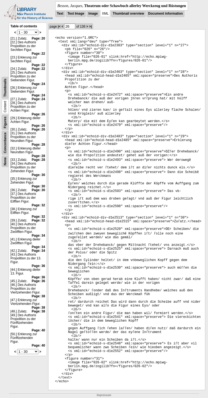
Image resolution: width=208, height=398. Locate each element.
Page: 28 (38, 144)
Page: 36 (38, 266)
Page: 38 (38, 296)
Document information (165, 13)
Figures (5, 122)
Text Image (75, 13)
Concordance (5, 142)
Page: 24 (38, 84)
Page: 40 (38, 330)
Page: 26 (38, 114)
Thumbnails (5, 88)
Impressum (104, 395)
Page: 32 (38, 205)
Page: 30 (38, 175)
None (5, 161)
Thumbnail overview (128, 13)
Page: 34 (38, 235)
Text (60, 13)
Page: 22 (38, 54)
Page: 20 (38, 38)
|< (59, 26)
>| (90, 26)
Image (93, 13)
